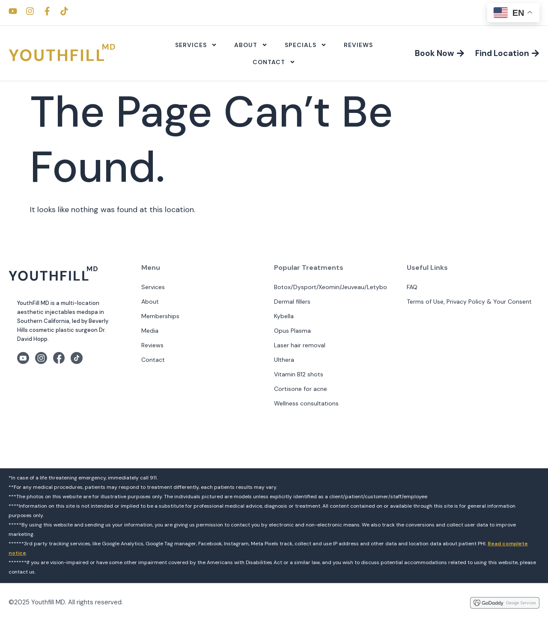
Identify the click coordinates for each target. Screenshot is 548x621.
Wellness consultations (306, 403)
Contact (274, 62)
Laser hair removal (299, 345)
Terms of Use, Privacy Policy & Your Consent (469, 301)
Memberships (160, 316)
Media (149, 330)
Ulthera (284, 360)
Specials (306, 45)
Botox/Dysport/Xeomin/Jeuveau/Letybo (330, 287)
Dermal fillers (292, 301)
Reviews (358, 45)
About (251, 45)
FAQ (412, 287)
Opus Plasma (292, 330)
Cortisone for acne (300, 389)
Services (196, 45)
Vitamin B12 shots (298, 374)
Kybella (284, 316)
